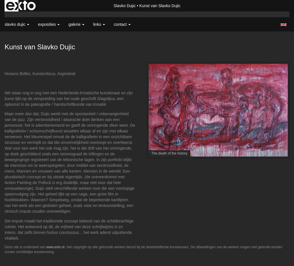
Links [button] (99, 24)
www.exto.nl (55, 247)
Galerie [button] (76, 24)
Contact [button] (122, 24)
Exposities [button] (49, 24)
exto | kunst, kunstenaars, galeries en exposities (21, 5)
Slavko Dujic (125, 5)
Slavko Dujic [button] (17, 24)
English (283, 24)
